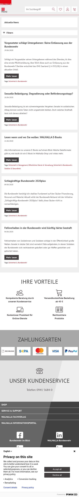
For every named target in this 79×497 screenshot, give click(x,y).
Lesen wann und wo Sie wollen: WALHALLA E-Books (33, 137)
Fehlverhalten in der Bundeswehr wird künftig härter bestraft (38, 228)
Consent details (10, 487)
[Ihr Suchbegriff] (40, 9)
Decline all (57, 475)
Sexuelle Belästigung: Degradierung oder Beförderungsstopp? (38, 93)
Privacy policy (28, 487)
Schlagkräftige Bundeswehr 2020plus (25, 180)
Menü (4, 9)
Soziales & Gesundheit (12, 168)
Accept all (57, 469)
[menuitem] (4, 9)
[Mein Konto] (67, 9)
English (8, 451)
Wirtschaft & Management (18, 165)
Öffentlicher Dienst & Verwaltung (40, 165)
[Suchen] (53, 9)
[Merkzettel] (60, 9)
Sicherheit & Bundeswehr (18, 81)
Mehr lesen (11, 76)
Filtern (8, 32)
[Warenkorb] (74, 9)
